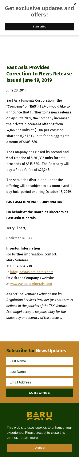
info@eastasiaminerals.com (31, 272)
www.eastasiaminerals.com (31, 284)
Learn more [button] (29, 437)
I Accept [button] (39, 447)
